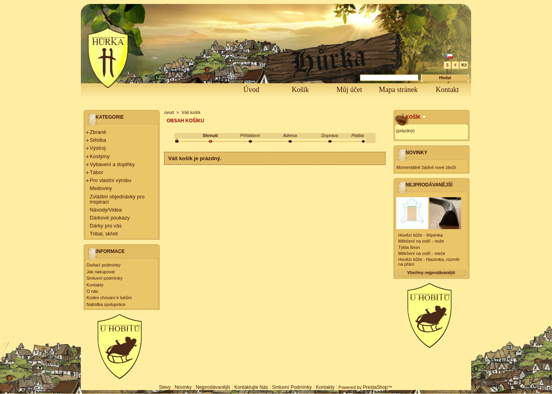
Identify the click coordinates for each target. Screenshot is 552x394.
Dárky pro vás (105, 226)
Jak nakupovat (100, 271)
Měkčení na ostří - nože (421, 241)
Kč (464, 65)
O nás (92, 291)
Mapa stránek (398, 90)
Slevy (164, 387)
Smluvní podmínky (104, 278)
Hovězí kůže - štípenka (420, 235)
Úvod (251, 90)
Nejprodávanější (428, 185)
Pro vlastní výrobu (110, 180)
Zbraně (98, 132)
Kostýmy (100, 156)
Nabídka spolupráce (105, 304)
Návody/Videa (106, 210)
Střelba (98, 140)
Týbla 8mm (409, 247)
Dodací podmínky (103, 265)
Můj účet (349, 90)
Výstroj (98, 148)
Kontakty (95, 284)
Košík (300, 90)
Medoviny (101, 188)
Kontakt (447, 90)
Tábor (96, 172)
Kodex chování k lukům (109, 297)
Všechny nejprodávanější (431, 273)
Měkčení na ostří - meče (421, 253)
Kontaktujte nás (251, 387)
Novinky (416, 152)
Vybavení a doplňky (112, 164)
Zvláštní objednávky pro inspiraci (117, 199)
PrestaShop (375, 387)
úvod (169, 112)
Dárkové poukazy (109, 218)
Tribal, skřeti (103, 234)
